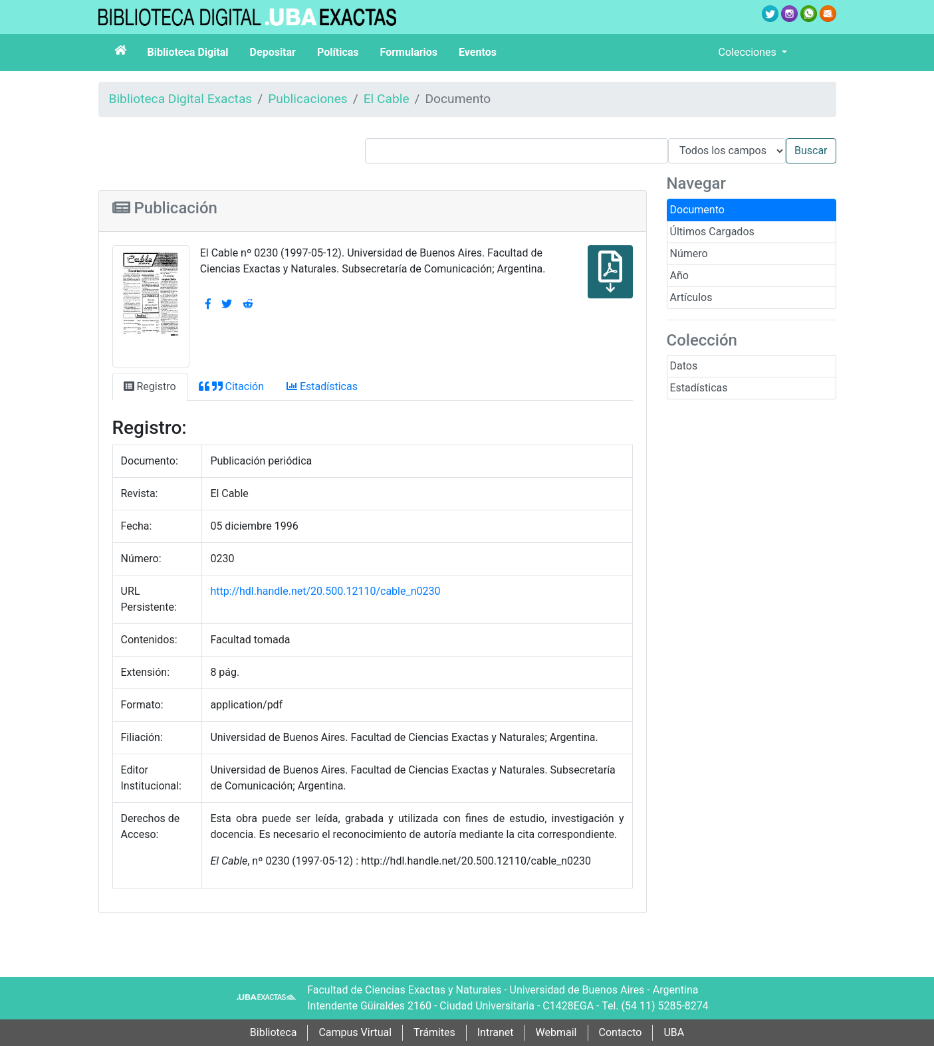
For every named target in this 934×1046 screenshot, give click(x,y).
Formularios (408, 52)
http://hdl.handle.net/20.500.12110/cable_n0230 (325, 591)
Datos (684, 366)
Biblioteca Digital (188, 52)
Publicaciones (308, 98)
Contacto (620, 1032)
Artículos (691, 297)
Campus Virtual (355, 1032)
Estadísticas (699, 387)
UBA (673, 1032)
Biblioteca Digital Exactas (181, 98)
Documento (697, 209)
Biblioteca (273, 1032)
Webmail (556, 1032)
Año (679, 275)
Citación (231, 386)
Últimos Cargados (712, 231)
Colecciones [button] (749, 52)
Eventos (478, 52)
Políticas (338, 52)
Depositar (273, 52)
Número (689, 253)
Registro (150, 386)
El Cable (386, 98)
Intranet (495, 1032)
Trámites (434, 1032)
